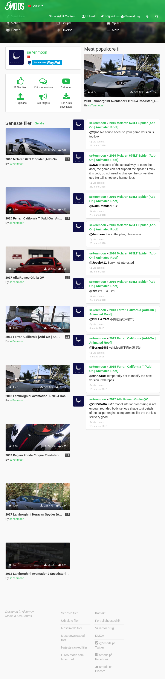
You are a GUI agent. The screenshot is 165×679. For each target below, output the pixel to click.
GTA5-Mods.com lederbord (72, 657)
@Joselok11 (98, 262)
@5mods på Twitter (105, 645)
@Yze (93, 291)
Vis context (97, 141)
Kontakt (100, 613)
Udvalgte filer (70, 620)
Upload (88, 16)
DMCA (99, 635)
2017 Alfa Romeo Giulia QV (128, 399)
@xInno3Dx (97, 376)
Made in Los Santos (18, 616)
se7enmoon (37, 52)
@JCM (94, 164)
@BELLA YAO (99, 319)
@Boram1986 (98, 347)
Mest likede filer (71, 628)
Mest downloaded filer (73, 638)
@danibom (97, 234)
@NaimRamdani (100, 206)
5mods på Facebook (103, 657)
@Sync (94, 132)
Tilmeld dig (130, 16)
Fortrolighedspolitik (108, 620)
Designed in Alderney (19, 611)
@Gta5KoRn (98, 404)
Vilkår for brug (104, 628)
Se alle (39, 123)
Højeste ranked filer (74, 647)
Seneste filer (69, 613)
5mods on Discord (103, 669)
